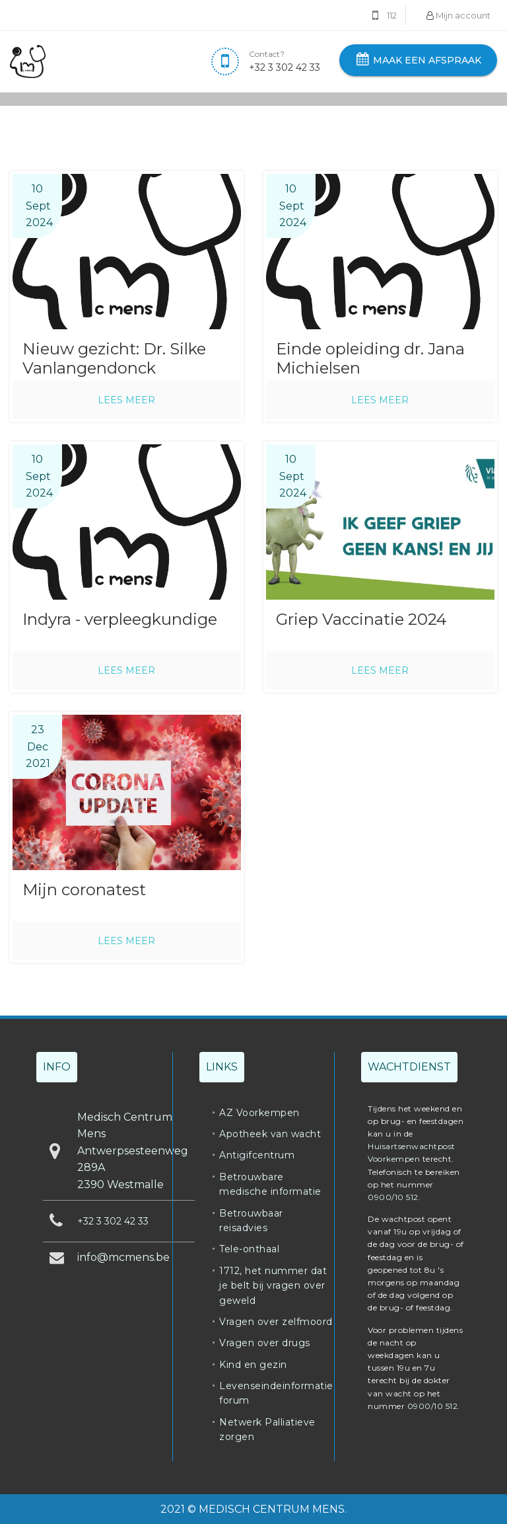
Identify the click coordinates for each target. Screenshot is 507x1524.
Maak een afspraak (418, 60)
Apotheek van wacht (270, 1134)
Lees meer (126, 400)
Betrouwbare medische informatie (270, 1184)
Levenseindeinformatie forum (276, 1393)
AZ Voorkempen (259, 1113)
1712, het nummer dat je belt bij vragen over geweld (273, 1285)
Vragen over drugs (264, 1343)
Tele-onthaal (249, 1249)
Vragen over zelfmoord (276, 1322)
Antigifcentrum (256, 1155)
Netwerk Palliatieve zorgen (267, 1429)
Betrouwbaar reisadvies (251, 1220)
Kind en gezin (253, 1365)
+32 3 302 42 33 (284, 67)
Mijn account (458, 15)
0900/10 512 (393, 1197)
